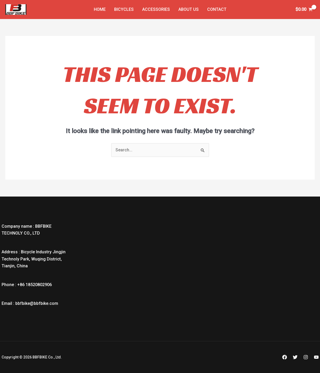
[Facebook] (284, 357)
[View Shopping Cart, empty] (304, 9)
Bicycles (124, 9)
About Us (188, 9)
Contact (216, 9)
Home (100, 9)
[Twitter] (295, 357)
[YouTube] (316, 357)
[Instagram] (305, 357)
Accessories (156, 9)
